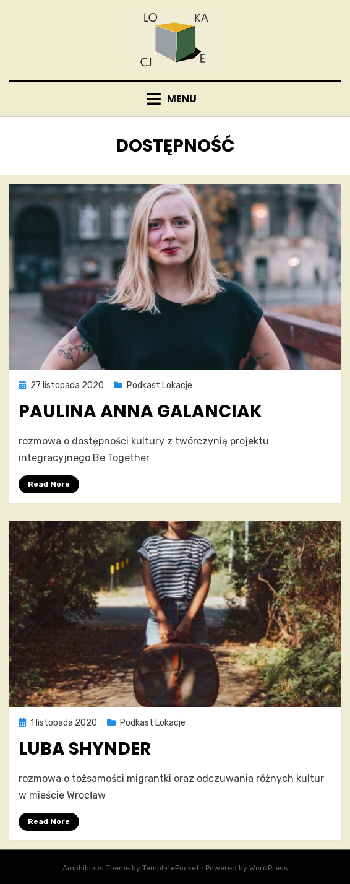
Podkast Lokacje (159, 385)
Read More (49, 484)
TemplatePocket (170, 868)
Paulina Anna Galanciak (140, 411)
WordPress (268, 868)
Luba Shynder (85, 749)
